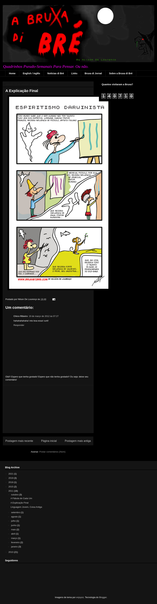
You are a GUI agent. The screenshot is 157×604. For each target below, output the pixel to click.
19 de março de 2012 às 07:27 (44, 316)
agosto (14, 516)
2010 (11, 552)
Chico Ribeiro (21, 316)
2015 (11, 486)
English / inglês (31, 73)
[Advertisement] (48, 409)
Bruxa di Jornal (93, 73)
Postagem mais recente (19, 440)
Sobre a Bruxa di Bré (121, 73)
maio (14, 529)
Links (74, 73)
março (14, 538)
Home (12, 73)
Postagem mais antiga (78, 440)
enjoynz (80, 597)
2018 (11, 482)
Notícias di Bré (55, 73)
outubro (15, 494)
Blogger (103, 597)
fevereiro (15, 542)
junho (14, 525)
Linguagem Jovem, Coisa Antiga (26, 507)
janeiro (14, 546)
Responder (19, 325)
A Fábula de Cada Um (21, 498)
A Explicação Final (21, 91)
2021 (11, 473)
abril (13, 533)
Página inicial (49, 440)
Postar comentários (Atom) (52, 451)
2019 (11, 478)
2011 (11, 491)
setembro (16, 512)
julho (13, 521)
